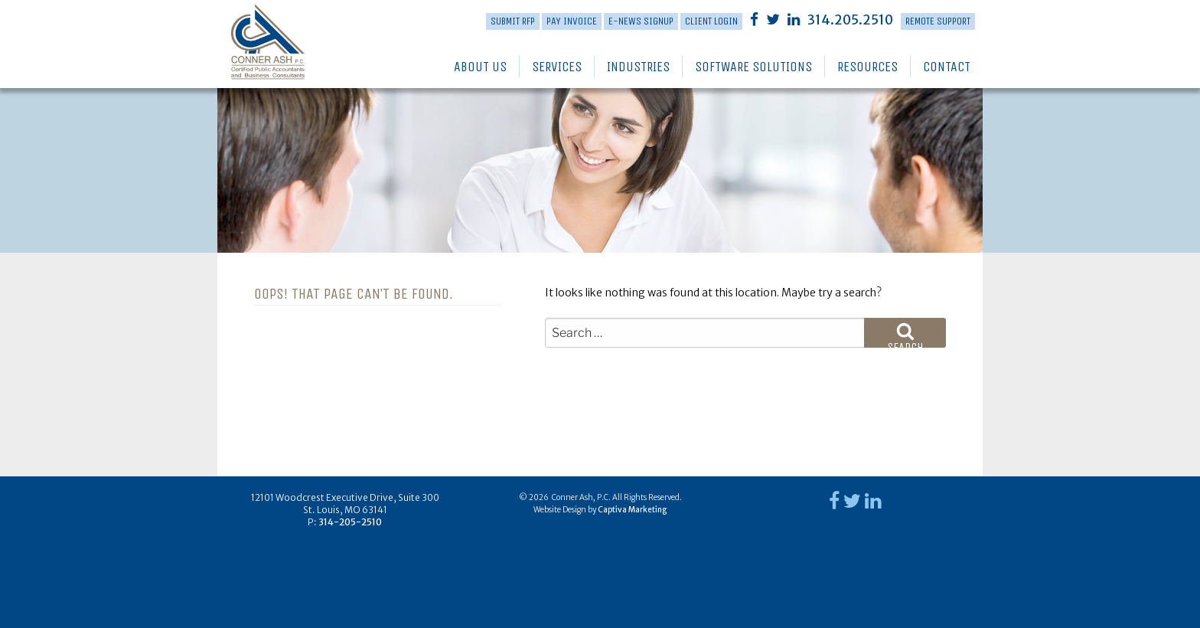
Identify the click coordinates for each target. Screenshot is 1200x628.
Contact (946, 66)
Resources (867, 66)
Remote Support (937, 21)
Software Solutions (753, 66)
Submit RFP (513, 21)
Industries (638, 66)
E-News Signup (640, 21)
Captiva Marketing (632, 510)
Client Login (711, 21)
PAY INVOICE (571, 21)
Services (557, 66)
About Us (480, 66)
